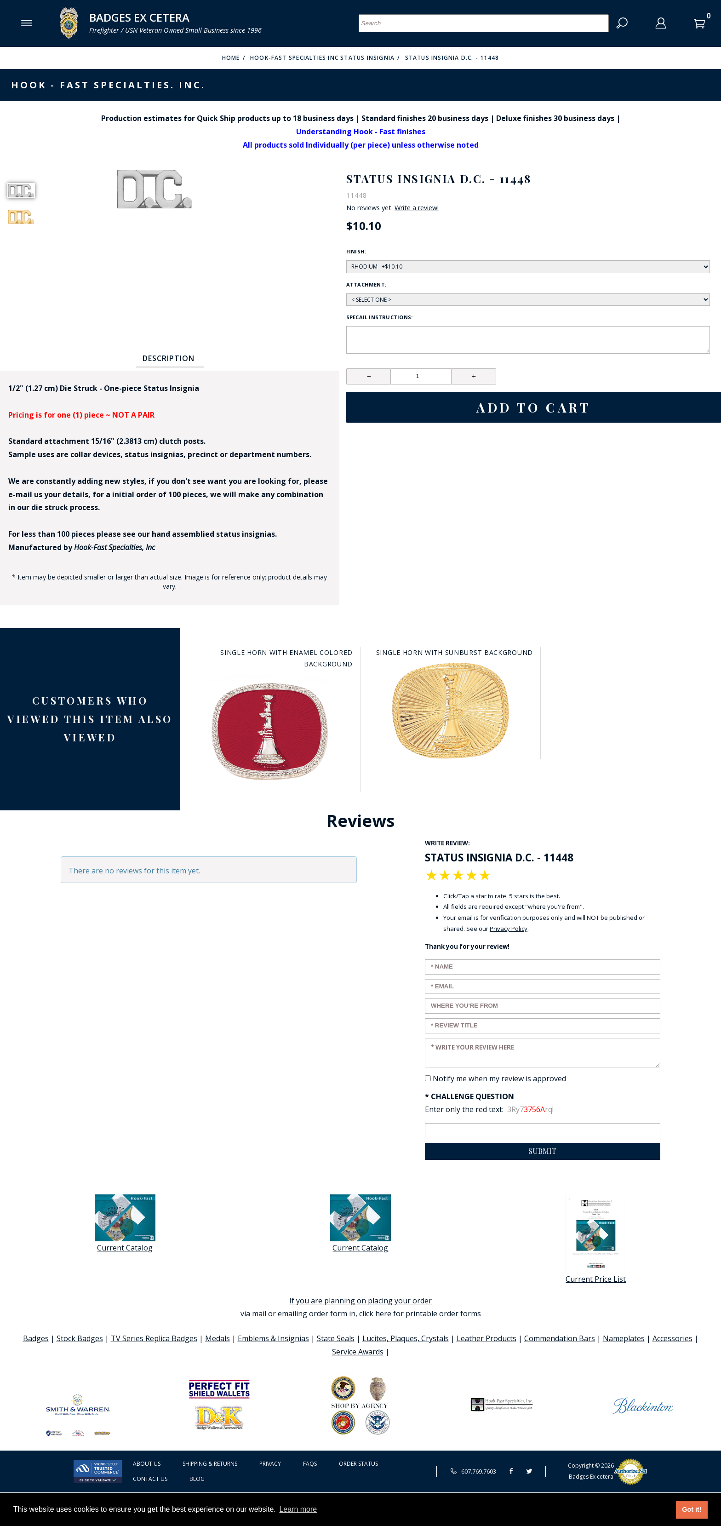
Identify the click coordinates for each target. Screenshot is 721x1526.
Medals (217, 1338)
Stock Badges (80, 1338)
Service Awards (357, 1352)
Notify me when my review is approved (499, 1078)
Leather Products (486, 1338)
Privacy (270, 1464)
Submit (542, 1151)
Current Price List (596, 1239)
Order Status (358, 1464)
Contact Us (150, 1479)
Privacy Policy (508, 928)
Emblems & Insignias (273, 1338)
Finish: (356, 251)
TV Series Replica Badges (154, 1338)
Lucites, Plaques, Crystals (405, 1338)
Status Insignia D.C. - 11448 (452, 58)
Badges (36, 1338)
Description (169, 358)
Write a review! (417, 208)
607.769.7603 (473, 1471)
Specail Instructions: (379, 317)
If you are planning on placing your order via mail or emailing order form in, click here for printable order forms (360, 1307)
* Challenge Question (469, 1096)
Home (231, 58)
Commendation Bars (559, 1338)
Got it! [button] (691, 1509)
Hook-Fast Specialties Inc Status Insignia (322, 58)
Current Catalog (125, 1223)
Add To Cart (533, 407)
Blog (197, 1479)
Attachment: (366, 284)
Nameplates (624, 1338)
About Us (146, 1464)
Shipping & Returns (210, 1464)
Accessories (672, 1338)
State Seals (336, 1338)
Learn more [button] (298, 1509)
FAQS (310, 1464)
